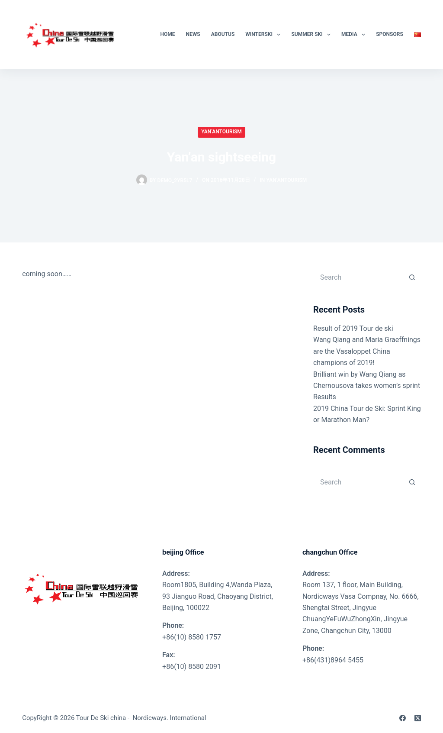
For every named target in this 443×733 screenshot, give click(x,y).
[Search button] (412, 277)
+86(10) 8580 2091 (191, 666)
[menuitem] (414, 34)
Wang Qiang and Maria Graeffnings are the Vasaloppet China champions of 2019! (367, 351)
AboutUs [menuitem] (223, 34)
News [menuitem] (193, 34)
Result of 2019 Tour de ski (353, 328)
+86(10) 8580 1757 (191, 637)
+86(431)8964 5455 (332, 660)
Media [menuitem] (355, 34)
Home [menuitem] (168, 34)
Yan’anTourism (221, 132)
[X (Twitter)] (417, 718)
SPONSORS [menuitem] (389, 34)
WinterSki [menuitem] (264, 34)
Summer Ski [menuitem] (312, 34)
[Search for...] (358, 277)
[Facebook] (402, 718)
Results (324, 397)
